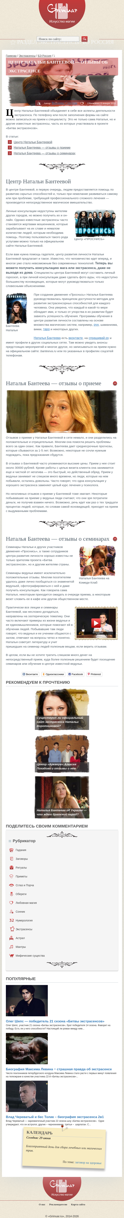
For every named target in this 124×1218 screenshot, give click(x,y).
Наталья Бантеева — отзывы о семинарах (44, 153)
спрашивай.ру (99, 338)
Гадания (17, 850)
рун (96, 324)
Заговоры (19, 859)
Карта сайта (78, 1204)
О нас (42, 1204)
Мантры (17, 947)
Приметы (18, 876)
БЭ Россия (44, 55)
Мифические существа (27, 956)
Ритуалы (18, 868)
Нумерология (21, 920)
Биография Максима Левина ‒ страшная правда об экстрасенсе (59, 1069)
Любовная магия (23, 903)
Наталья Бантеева (47, 338)
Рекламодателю (58, 1204)
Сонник (17, 912)
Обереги (18, 894)
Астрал (17, 938)
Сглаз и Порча (21, 885)
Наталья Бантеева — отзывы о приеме (42, 147)
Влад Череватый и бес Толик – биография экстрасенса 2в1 (55, 1117)
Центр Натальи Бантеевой (33, 142)
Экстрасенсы (27, 55)
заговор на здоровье (88, 1162)
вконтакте (76, 338)
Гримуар (11, 55)
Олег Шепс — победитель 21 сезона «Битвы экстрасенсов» (55, 1021)
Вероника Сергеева (64, 103)
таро (46, 329)
